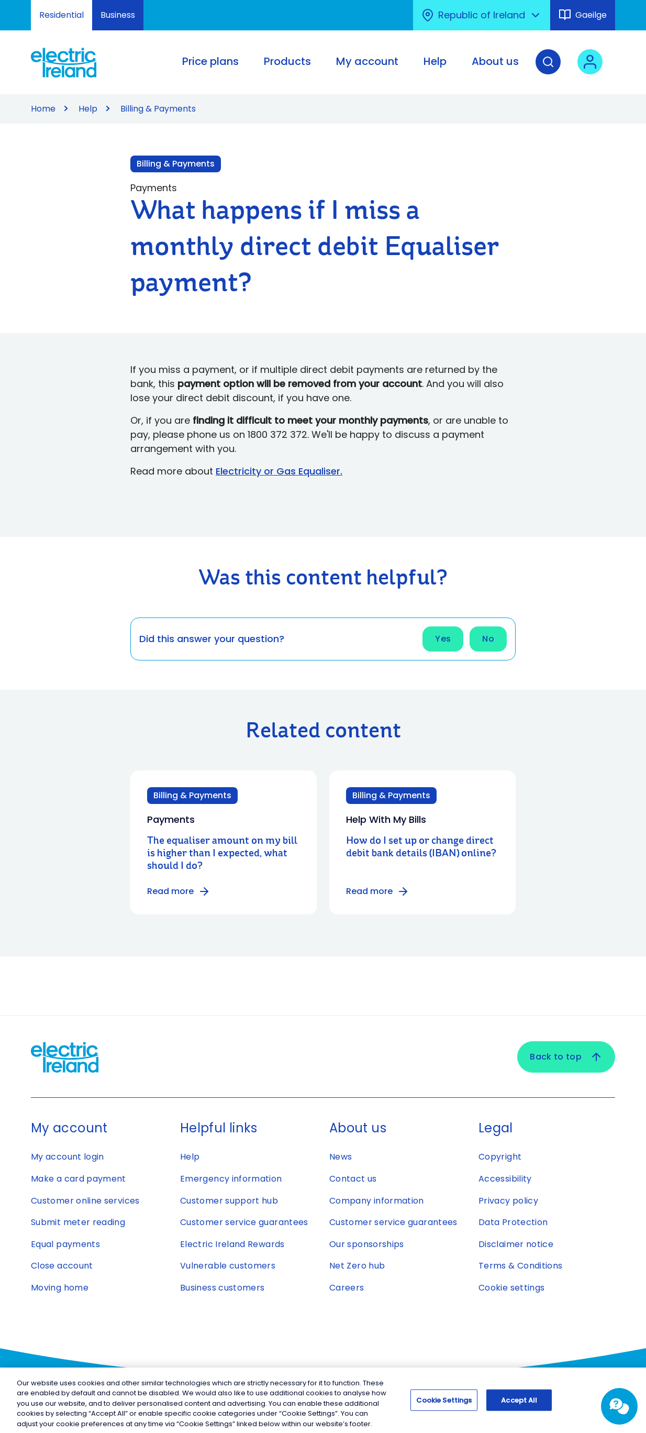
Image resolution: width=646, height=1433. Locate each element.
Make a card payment (78, 1179)
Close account (62, 1266)
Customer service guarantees (244, 1222)
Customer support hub (229, 1201)
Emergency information (231, 1179)
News (340, 1157)
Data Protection (513, 1222)
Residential (61, 15)
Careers (346, 1288)
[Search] (548, 69)
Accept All (519, 1405)
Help (88, 109)
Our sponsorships (366, 1244)
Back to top (566, 1057)
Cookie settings (511, 1288)
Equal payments (65, 1244)
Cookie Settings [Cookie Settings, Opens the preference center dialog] (444, 1405)
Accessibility (505, 1179)
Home (43, 109)
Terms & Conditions (520, 1266)
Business (118, 15)
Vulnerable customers (227, 1266)
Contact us (353, 1179)
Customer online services (85, 1201)
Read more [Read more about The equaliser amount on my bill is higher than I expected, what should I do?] (178, 891)
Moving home (59, 1288)
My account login (67, 1157)
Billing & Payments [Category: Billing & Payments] (192, 795)
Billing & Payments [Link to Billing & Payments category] (176, 164)
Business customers (222, 1288)
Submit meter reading (78, 1222)
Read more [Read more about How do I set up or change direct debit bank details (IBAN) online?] (377, 891)
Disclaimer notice (515, 1244)
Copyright (499, 1157)
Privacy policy (508, 1201)
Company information (376, 1201)
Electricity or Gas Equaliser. (279, 471)
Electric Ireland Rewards (232, 1244)
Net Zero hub (357, 1266)
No (488, 639)
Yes (443, 639)
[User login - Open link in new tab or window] (590, 69)
